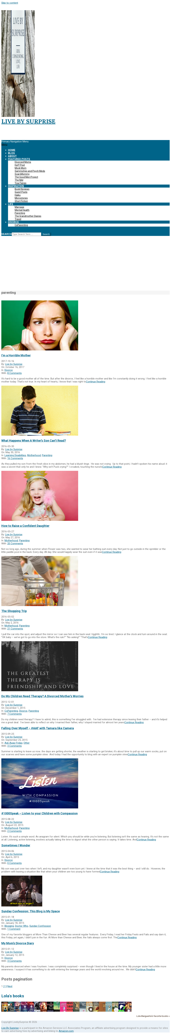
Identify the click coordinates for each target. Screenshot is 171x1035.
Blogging (9, 925)
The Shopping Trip (14, 611)
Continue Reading (95, 381)
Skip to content (9, 2)
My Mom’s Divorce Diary (17, 943)
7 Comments (14, 713)
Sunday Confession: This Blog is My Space (30, 911)
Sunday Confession (40, 925)
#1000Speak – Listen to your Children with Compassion (39, 813)
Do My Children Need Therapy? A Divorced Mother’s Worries (42, 696)
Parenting (47, 455)
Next (9, 986)
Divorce (9, 370)
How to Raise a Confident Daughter (25, 526)
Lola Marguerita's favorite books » (153, 1016)
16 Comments (15, 458)
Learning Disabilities (15, 455)
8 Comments (14, 373)
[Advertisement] (85, 265)
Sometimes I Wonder (15, 845)
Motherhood (34, 455)
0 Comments (14, 863)
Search (6, 234)
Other (27, 742)
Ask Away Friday (13, 742)
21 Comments (15, 628)
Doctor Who (21, 925)
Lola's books (12, 996)
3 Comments (14, 745)
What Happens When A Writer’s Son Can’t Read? (33, 440)
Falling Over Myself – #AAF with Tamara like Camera (37, 728)
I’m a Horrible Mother (16, 355)
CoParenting (11, 710)
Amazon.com (66, 1030)
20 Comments (15, 543)
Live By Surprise (10, 1027)
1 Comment (13, 928)
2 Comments (14, 831)
